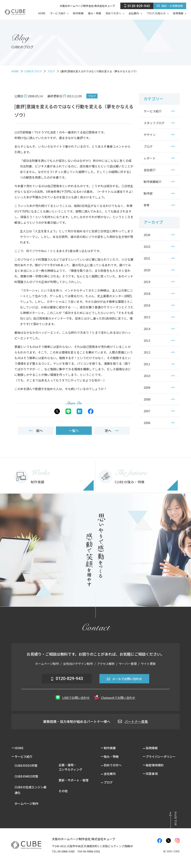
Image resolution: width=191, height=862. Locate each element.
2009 (147, 387)
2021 (147, 258)
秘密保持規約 (155, 765)
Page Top (175, 819)
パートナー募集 (133, 721)
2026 (147, 235)
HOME (42, 13)
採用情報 (178, 13)
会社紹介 (150, 170)
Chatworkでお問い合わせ (114, 697)
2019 (147, 282)
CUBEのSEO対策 (26, 765)
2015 (147, 317)
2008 (147, 399)
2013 (147, 340)
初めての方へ (113, 13)
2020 (147, 270)
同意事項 (152, 773)
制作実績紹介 (153, 181)
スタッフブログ (154, 123)
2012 (147, 352)
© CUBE (171, 851)
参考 (147, 205)
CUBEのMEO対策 (26, 776)
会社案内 (134, 13)
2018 (147, 293)
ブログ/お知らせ (156, 13)
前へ (36, 430)
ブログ (92, 96)
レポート (150, 158)
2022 (147, 246)
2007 (147, 411)
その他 (63, 791)
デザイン (150, 134)
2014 (147, 328)
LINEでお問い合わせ (73, 697)
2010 (147, 375)
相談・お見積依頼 (170, 6)
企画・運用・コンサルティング (70, 767)
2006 (147, 422)
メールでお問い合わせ (124, 678)
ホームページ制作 (26, 803)
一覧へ (74, 430)
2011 (147, 364)
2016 (147, 305)
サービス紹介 (58, 13)
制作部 (148, 193)
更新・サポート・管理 (73, 780)
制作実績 (78, 13)
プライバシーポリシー (161, 756)
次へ (112, 430)
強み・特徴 (94, 13)
